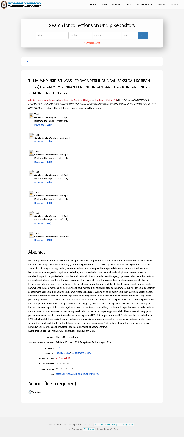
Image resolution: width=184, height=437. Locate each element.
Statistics (175, 4)
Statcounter (102, 429)
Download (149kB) (43, 202)
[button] (29, 392)
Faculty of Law (63, 352)
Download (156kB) (43, 182)
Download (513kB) (43, 124)
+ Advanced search (92, 42)
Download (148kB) (43, 161)
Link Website (146, 4)
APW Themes (89, 429)
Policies (161, 4)
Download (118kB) (43, 141)
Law (58, 347)
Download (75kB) (42, 223)
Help (129, 4)
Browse (118, 4)
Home (93, 4)
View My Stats (112, 429)
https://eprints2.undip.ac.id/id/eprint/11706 (77, 373)
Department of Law (81, 352)
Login (26, 61)
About (104, 4)
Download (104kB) (43, 240)
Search (143, 35)
